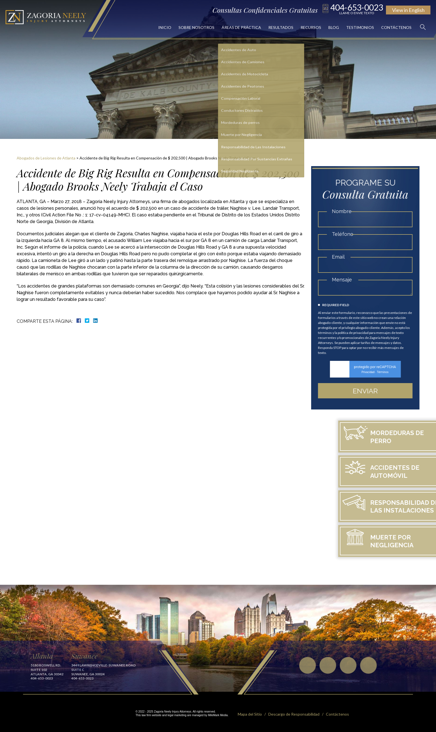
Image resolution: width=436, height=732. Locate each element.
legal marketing (177, 715)
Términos (386, 372)
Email (341, 257)
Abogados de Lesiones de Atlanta (46, 158)
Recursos (311, 27)
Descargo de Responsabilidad (293, 714)
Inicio (164, 27)
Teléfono (345, 234)
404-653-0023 (356, 9)
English (408, 10)
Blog (333, 27)
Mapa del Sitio (250, 714)
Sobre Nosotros (196, 27)
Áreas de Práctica (241, 27)
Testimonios (360, 27)
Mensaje (345, 280)
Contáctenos (396, 27)
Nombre (345, 211)
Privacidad (371, 372)
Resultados (280, 27)
